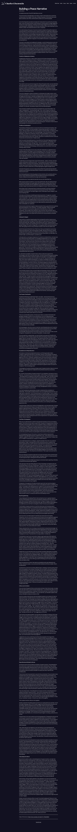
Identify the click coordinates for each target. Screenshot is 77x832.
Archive (74, 3)
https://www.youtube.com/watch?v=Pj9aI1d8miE (38, 817)
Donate (71, 3)
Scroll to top (38, 822)
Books (68, 3)
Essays (64, 3)
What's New (57, 3)
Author (61, 3)
